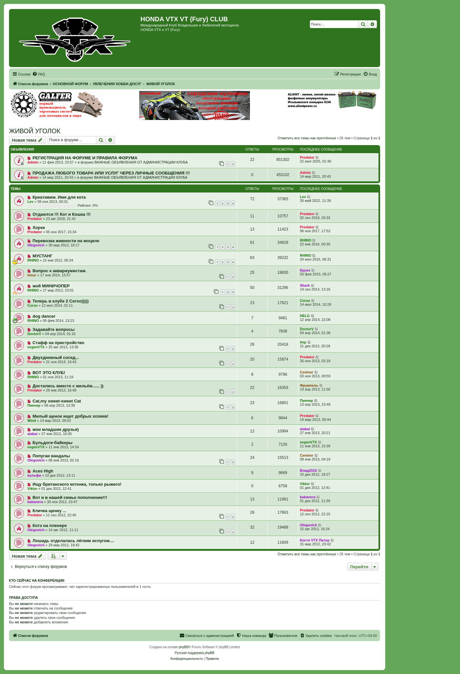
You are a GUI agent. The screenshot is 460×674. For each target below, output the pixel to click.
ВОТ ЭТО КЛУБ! (49, 372)
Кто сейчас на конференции (36, 580)
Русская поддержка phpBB (194, 653)
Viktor (32, 489)
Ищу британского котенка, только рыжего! (77, 484)
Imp (303, 342)
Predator (307, 157)
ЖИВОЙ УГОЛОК (34, 130)
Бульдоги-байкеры (52, 442)
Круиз (305, 270)
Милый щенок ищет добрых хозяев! (71, 416)
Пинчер (34, 405)
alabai (32, 434)
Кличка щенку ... (49, 510)
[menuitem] (38, 74)
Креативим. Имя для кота (59, 197)
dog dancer (44, 316)
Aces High (43, 471)
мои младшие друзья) (56, 429)
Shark (305, 285)
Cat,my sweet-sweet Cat (57, 401)
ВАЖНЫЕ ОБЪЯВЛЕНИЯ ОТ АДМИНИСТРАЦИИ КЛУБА (140, 162)
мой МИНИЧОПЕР (51, 285)
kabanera (35, 502)
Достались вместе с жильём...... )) (68, 385)
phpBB (183, 647)
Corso (32, 305)
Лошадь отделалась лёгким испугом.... (73, 540)
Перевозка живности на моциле (66, 240)
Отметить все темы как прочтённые (307, 138)
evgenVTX (35, 347)
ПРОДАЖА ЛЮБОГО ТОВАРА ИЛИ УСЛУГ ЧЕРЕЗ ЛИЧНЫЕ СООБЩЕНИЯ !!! (111, 173)
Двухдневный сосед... (56, 357)
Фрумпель (309, 385)
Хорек (39, 227)
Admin (32, 162)
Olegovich (35, 245)
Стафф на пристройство (58, 342)
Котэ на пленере (50, 525)
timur (31, 275)
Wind (31, 420)
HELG (305, 316)
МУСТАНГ (43, 255)
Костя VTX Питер (315, 540)
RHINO (305, 240)
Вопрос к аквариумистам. (60, 270)
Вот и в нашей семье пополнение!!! (70, 497)
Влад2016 (308, 470)
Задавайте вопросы (54, 329)
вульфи (34, 475)
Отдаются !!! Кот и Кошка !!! (62, 214)
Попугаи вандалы (51, 455)
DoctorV (34, 334)
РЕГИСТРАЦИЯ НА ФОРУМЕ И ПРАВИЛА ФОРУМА (85, 157)
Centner (306, 372)
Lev (30, 201)
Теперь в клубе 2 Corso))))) (61, 301)
